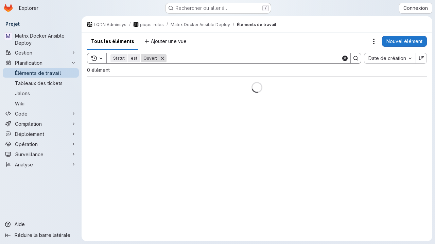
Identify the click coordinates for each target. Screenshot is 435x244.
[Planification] (41, 62)
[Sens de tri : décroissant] (421, 58)
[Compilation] (41, 123)
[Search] (254, 58)
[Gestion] (41, 52)
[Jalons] (41, 93)
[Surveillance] (41, 154)
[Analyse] (41, 164)
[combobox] (390, 58)
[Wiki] (41, 103)
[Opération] (41, 144)
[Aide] (41, 224)
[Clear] (345, 58)
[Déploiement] (41, 134)
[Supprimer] (162, 58)
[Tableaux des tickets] (41, 83)
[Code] (41, 113)
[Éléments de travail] (41, 73)
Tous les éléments (112, 41)
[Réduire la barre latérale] (41, 235)
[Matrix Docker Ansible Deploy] (41, 39)
